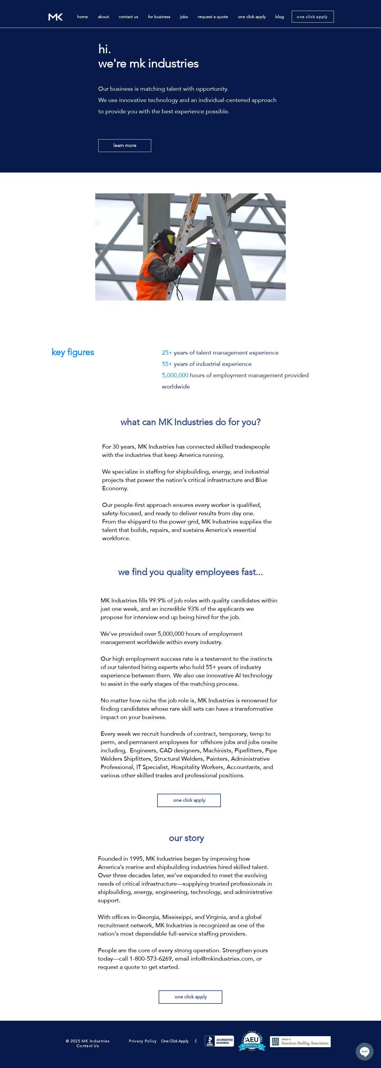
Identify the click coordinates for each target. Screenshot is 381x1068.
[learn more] (124, 145)
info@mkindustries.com (222, 958)
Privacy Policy (142, 1041)
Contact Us (87, 1046)
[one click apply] (313, 17)
